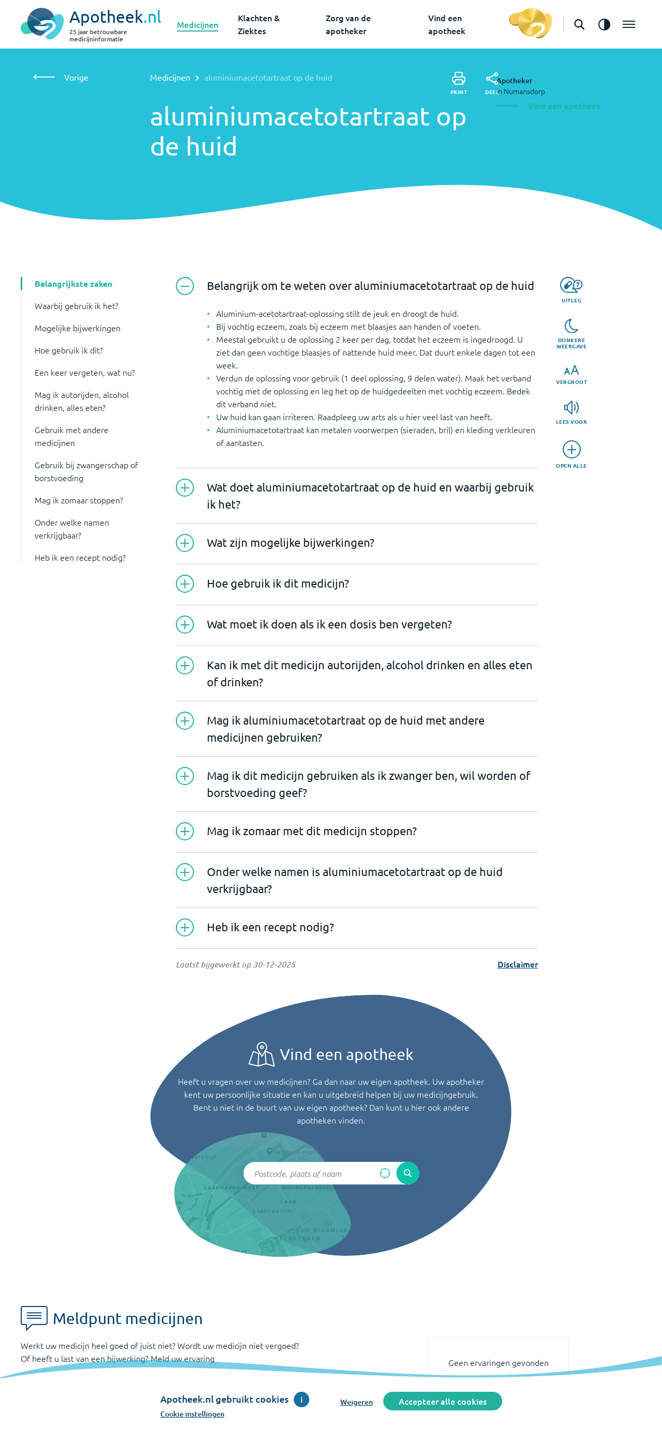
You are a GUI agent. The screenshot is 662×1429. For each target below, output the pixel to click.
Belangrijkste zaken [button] (73, 283)
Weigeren (356, 1402)
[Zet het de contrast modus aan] (604, 24)
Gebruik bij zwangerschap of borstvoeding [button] (86, 471)
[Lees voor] (572, 413)
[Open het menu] (628, 24)
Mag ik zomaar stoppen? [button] (79, 499)
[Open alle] (571, 454)
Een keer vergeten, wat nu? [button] (85, 372)
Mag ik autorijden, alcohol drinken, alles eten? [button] (82, 401)
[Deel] (492, 83)
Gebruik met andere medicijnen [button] (72, 436)
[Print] (459, 83)
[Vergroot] (571, 375)
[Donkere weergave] (571, 334)
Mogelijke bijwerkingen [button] (78, 327)
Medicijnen (197, 24)
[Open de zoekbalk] (579, 24)
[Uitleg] (571, 290)
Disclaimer (518, 964)
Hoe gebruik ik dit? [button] (69, 350)
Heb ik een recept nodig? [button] (80, 557)
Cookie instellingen (192, 1414)
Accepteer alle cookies (443, 1401)
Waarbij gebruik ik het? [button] (76, 305)
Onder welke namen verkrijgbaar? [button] (72, 528)
